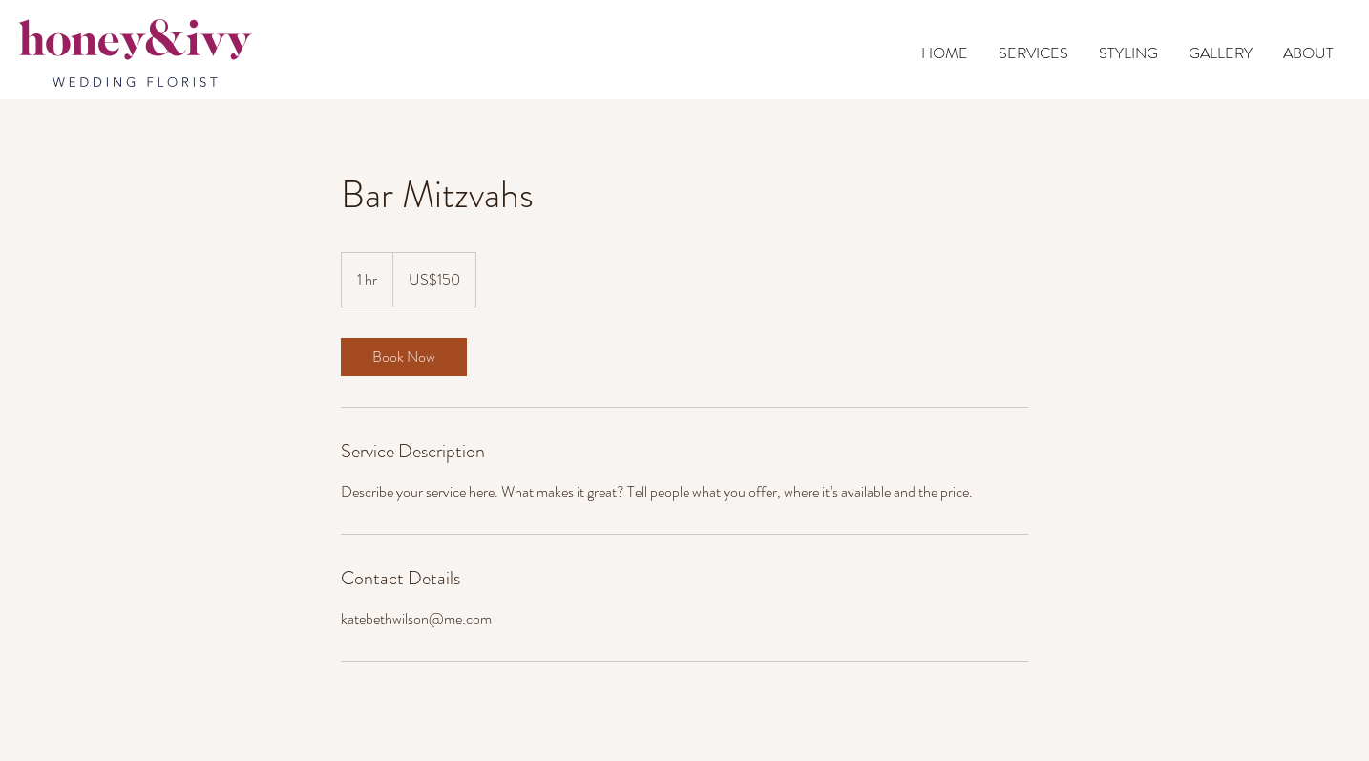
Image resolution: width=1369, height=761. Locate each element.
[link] (404, 357)
